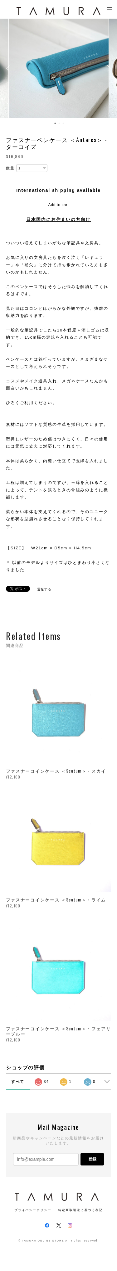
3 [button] (63, 123)
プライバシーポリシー (32, 1210)
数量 (10, 168)
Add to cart (58, 205)
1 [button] (55, 123)
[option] (59, 68)
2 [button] (59, 123)
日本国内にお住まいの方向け (58, 219)
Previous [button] (9, 68)
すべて (17, 1081)
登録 (92, 1159)
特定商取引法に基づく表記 (80, 1210)
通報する (44, 589)
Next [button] (108, 68)
